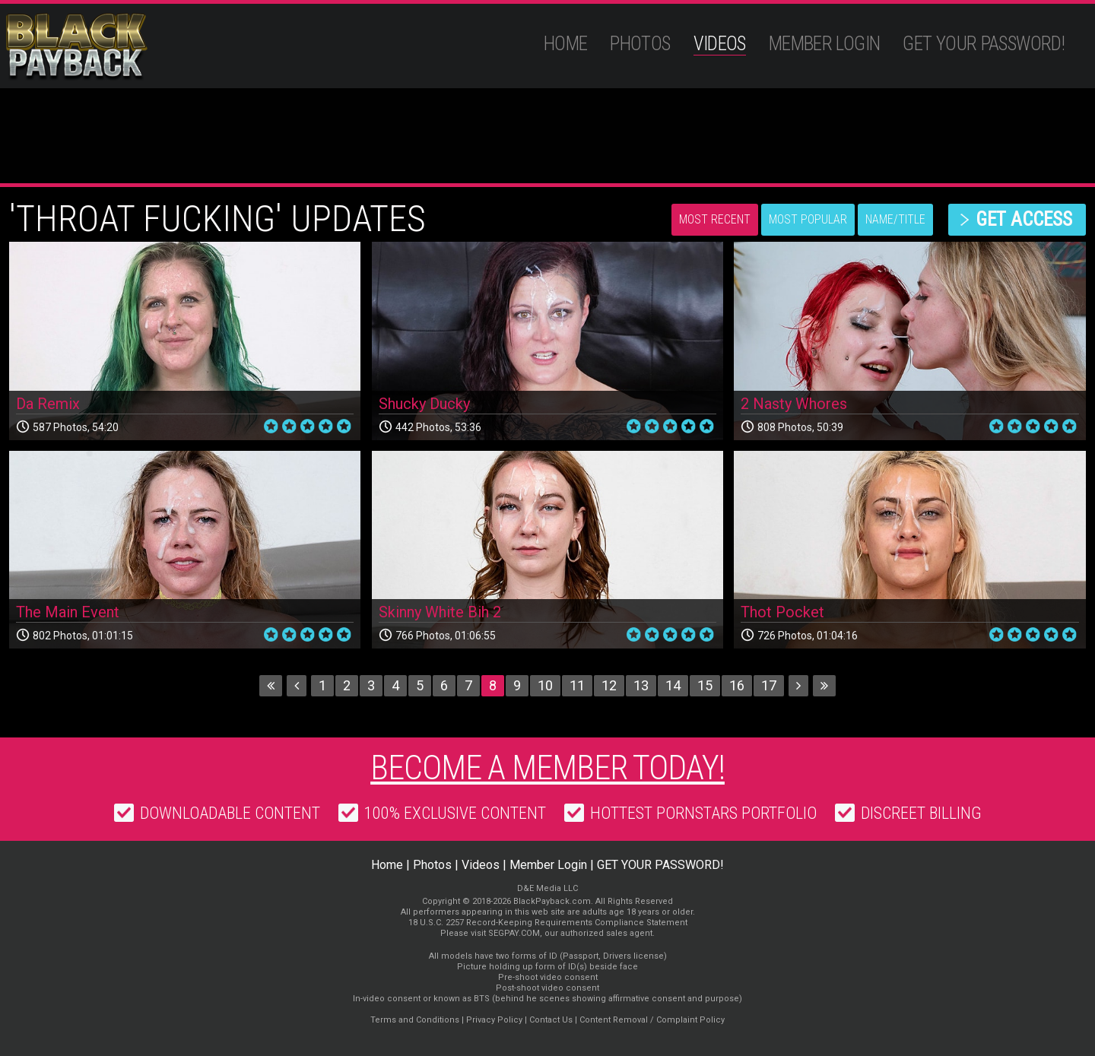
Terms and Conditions (414, 1020)
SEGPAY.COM (514, 933)
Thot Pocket (782, 612)
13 (641, 685)
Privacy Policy (494, 1020)
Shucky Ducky (424, 404)
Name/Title (895, 219)
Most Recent (715, 219)
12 (609, 685)
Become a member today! (547, 768)
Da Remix (48, 404)
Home (566, 44)
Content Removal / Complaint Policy (652, 1020)
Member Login (825, 44)
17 (768, 685)
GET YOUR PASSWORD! (984, 44)
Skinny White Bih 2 (440, 612)
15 (705, 685)
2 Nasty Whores (794, 404)
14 (673, 685)
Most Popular (808, 219)
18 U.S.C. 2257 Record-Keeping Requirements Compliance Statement (547, 923)
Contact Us (551, 1020)
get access (1024, 219)
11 (577, 685)
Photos (640, 44)
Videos (720, 44)
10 (545, 685)
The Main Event (67, 612)
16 (736, 685)
